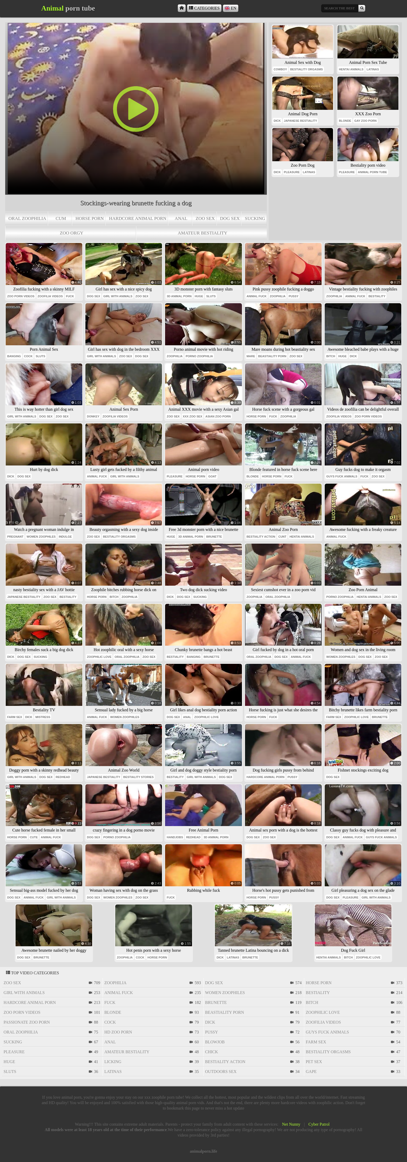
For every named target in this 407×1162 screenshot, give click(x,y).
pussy (294, 296)
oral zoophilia (27, 218)
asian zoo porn (218, 416)
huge (199, 296)
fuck (70, 296)
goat (212, 476)
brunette (214, 536)
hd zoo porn (118, 1032)
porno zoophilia (199, 356)
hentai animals (351, 69)
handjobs (175, 837)
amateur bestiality (202, 232)
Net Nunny (291, 1124)
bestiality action (261, 536)
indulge (65, 536)
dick (277, 120)
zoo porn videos (21, 296)
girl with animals (117, 296)
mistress (42, 717)
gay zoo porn (365, 120)
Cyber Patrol (318, 1124)
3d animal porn (179, 296)
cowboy (280, 69)
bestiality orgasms (306, 69)
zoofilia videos (50, 296)
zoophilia (278, 296)
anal (181, 218)
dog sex (230, 218)
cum (61, 218)
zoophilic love (99, 656)
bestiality (376, 296)
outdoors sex (220, 1071)
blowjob (215, 1042)
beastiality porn (272, 356)
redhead (63, 777)
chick (211, 1052)
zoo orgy (71, 232)
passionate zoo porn (27, 1022)
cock (28, 356)
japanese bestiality (300, 120)
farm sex (14, 717)
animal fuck (257, 296)
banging (14, 356)
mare (251, 356)
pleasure (292, 172)
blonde (345, 120)
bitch (330, 356)
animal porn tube (372, 172)
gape (311, 1071)
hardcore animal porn (137, 218)
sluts (211, 296)
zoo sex (205, 218)
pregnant (15, 536)
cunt (282, 536)
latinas (373, 69)
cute (34, 837)
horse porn (90, 218)
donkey (93, 416)
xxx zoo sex (192, 416)
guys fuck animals (341, 476)
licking (112, 1061)
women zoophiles (41, 536)
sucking (255, 218)
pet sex (314, 1061)
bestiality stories (138, 777)
